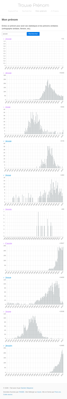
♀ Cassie (7, 243)
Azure (39, 392)
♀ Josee (7, 311)
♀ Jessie (7, 73)
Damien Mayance (27, 388)
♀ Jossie (7, 39)
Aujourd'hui (13, 11)
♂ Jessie (7, 141)
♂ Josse (7, 175)
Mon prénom (41, 11)
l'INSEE (21, 392)
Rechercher (33, 34)
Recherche (27, 11)
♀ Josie (6, 107)
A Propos (55, 11)
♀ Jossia (7, 209)
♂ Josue (7, 277)
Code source (7, 394)
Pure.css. (58, 392)
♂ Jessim (7, 346)
